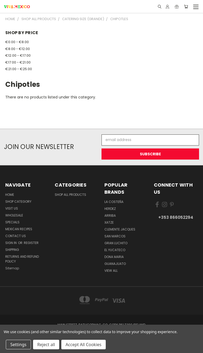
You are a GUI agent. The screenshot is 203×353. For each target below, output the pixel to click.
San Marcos (115, 236)
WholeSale (14, 215)
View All (111, 270)
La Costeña (113, 202)
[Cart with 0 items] (186, 6)
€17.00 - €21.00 (18, 62)
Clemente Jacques (119, 229)
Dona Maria (114, 257)
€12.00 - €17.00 (18, 55)
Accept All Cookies (84, 344)
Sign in (11, 243)
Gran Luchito (115, 243)
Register (31, 243)
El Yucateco (114, 250)
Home (9, 194)
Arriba (110, 215)
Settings (18, 344)
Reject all (46, 344)
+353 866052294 (175, 217)
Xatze (109, 222)
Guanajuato (115, 263)
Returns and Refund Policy (22, 259)
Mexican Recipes (18, 229)
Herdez (110, 208)
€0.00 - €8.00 (17, 41)
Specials (12, 222)
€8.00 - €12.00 (17, 48)
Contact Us (15, 236)
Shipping (12, 249)
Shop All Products (70, 194)
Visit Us (11, 208)
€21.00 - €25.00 (18, 68)
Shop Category (18, 201)
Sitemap (12, 268)
